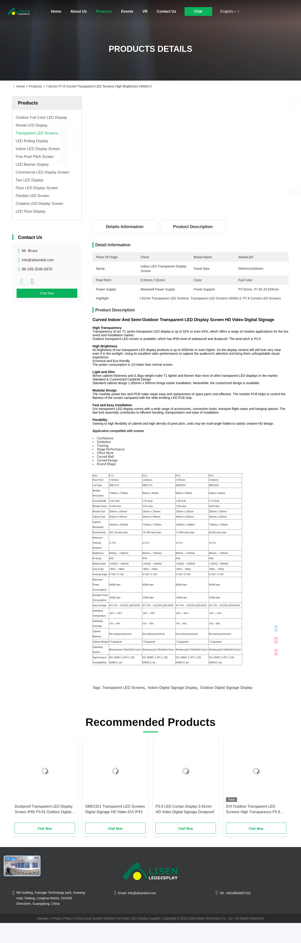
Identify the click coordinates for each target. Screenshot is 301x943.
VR (145, 11)
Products (104, 11)
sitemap (42, 918)
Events (127, 11)
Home (56, 11)
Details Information (124, 226)
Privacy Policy (62, 918)
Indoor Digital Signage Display (172, 688)
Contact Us (166, 11)
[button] (22, 782)
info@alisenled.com (38, 260)
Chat (198, 11)
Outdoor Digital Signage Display (226, 688)
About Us (78, 11)
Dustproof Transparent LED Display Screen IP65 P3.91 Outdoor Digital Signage (44, 809)
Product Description (193, 226)
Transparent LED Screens (123, 688)
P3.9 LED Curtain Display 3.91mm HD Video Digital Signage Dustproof (185, 809)
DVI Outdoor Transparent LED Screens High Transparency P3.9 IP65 (253, 809)
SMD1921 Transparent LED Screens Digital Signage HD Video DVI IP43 (115, 809)
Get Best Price (215, 192)
